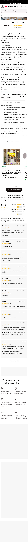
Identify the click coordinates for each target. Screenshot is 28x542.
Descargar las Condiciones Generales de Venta (12, 92)
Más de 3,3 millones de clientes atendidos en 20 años (7, 404)
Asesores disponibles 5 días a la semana (20, 403)
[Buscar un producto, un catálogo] (2, 11)
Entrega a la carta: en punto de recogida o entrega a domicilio (20, 417)
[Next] (25, 156)
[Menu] (3, 6)
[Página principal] (1, 15)
